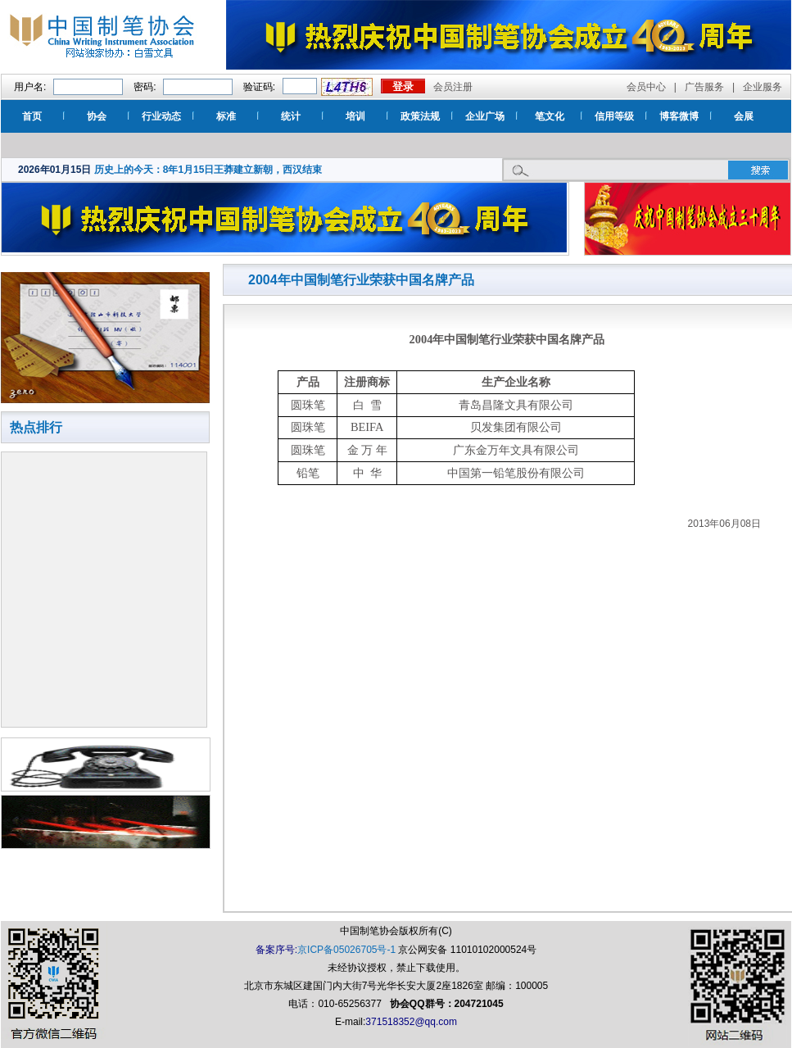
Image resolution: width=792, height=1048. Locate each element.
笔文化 (549, 116)
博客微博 (679, 116)
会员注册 (453, 87)
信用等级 (614, 116)
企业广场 (485, 116)
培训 (355, 116)
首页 (32, 116)
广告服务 (704, 87)
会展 (744, 116)
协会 (96, 116)
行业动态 (161, 116)
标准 (226, 116)
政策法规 (420, 116)
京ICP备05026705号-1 (346, 949)
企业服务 (762, 87)
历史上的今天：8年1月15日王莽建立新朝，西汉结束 (208, 169)
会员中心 (646, 87)
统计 (291, 116)
